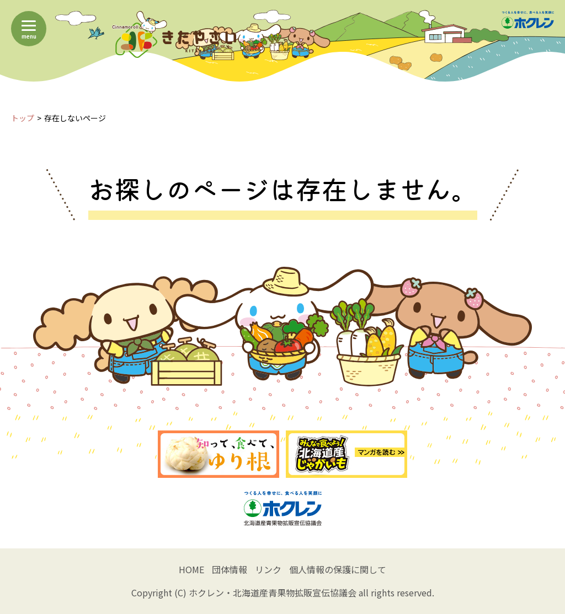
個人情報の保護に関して (337, 569)
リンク (268, 569)
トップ (22, 117)
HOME (191, 569)
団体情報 (229, 569)
